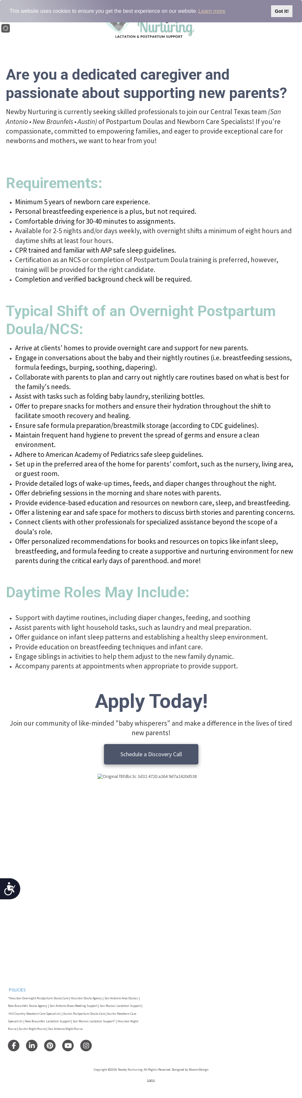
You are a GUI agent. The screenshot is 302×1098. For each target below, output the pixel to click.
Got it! (282, 11)
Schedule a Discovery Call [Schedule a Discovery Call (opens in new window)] (151, 754)
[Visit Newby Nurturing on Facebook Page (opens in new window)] (13, 1045)
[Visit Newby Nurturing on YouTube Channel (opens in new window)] (68, 1045)
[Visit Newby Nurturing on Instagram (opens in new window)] (86, 1045)
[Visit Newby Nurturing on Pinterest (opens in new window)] (50, 1045)
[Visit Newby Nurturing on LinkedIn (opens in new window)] (32, 1045)
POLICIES (17, 990)
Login (151, 1080)
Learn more (211, 11)
